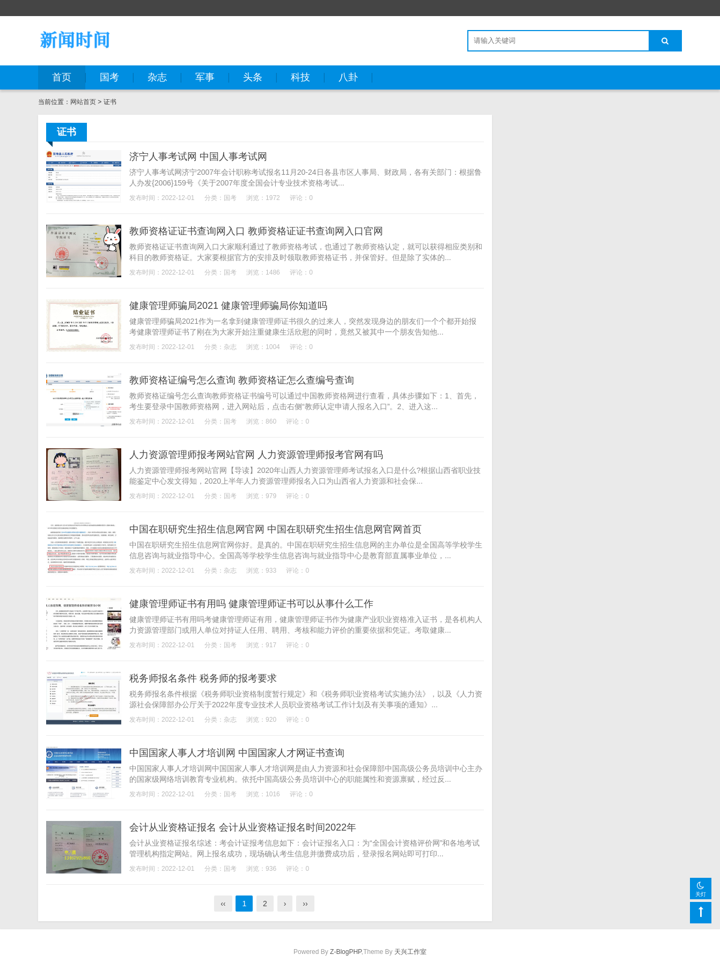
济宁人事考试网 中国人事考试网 (198, 156)
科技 (300, 77)
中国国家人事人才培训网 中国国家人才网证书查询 (236, 752)
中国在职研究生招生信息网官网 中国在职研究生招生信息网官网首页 (275, 529)
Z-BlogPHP (345, 952)
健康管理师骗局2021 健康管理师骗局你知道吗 (228, 305)
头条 (252, 77)
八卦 (348, 77)
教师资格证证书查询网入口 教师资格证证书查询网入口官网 (256, 231)
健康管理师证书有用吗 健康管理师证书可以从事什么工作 (251, 603)
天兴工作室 (410, 952)
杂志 (157, 77)
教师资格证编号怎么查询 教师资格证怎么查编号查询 (241, 380)
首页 (61, 77)
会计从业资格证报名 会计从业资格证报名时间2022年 (242, 827)
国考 (109, 77)
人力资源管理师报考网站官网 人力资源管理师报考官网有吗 (256, 454)
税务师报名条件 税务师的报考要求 (203, 678)
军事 (205, 77)
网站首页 (83, 102)
